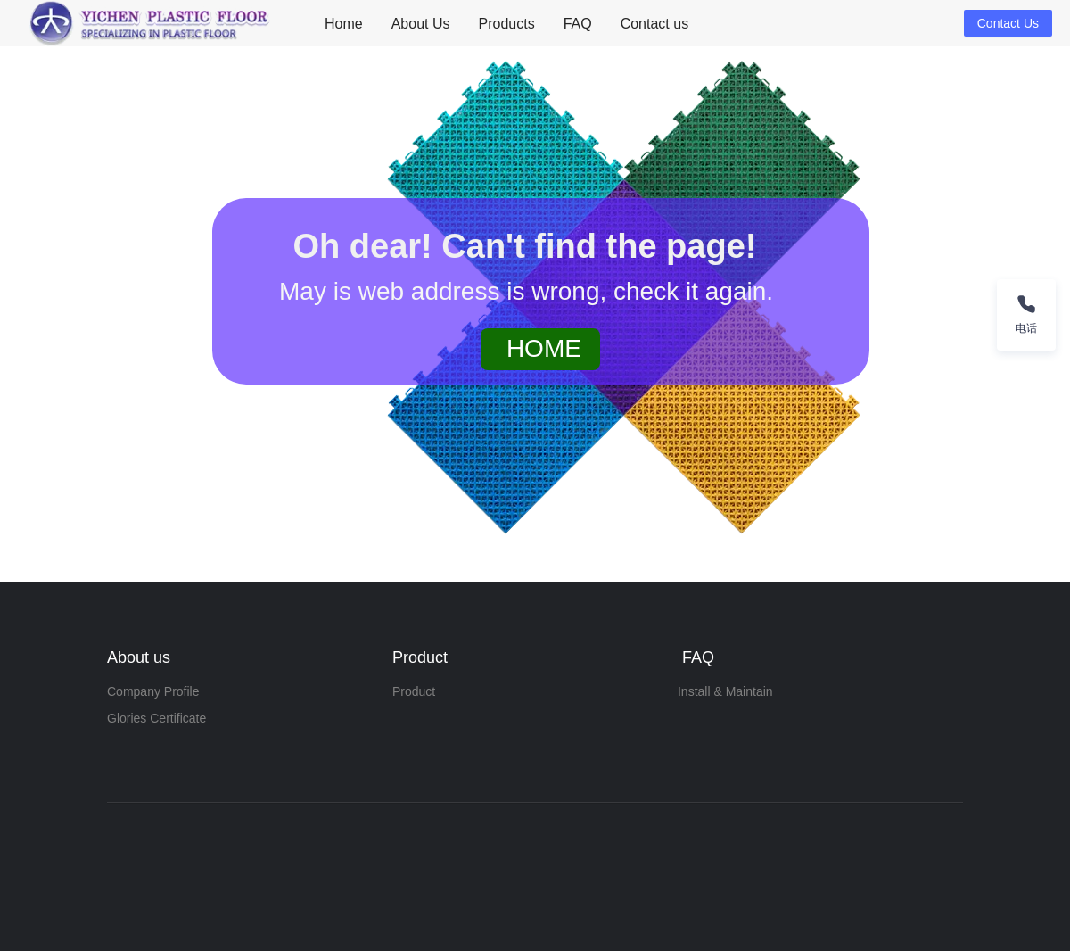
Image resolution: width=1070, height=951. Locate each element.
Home (344, 23)
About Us (420, 23)
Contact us (654, 23)
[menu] (637, 23)
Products (507, 23)
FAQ (578, 23)
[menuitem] (343, 24)
